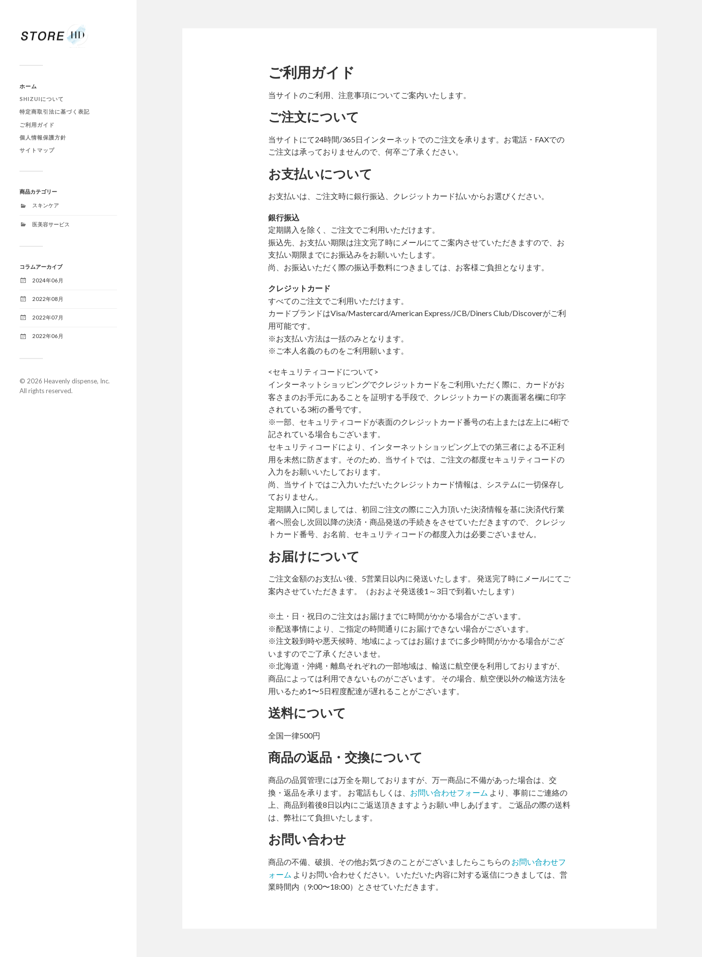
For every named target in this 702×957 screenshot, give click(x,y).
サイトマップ (37, 150)
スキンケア (45, 205)
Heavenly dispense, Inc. (77, 381)
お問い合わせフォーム (449, 792)
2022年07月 (47, 317)
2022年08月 (47, 299)
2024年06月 (47, 280)
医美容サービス (51, 224)
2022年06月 (47, 336)
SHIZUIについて (42, 99)
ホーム (28, 86)
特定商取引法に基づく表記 (55, 111)
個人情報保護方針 (43, 137)
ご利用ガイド (37, 124)
